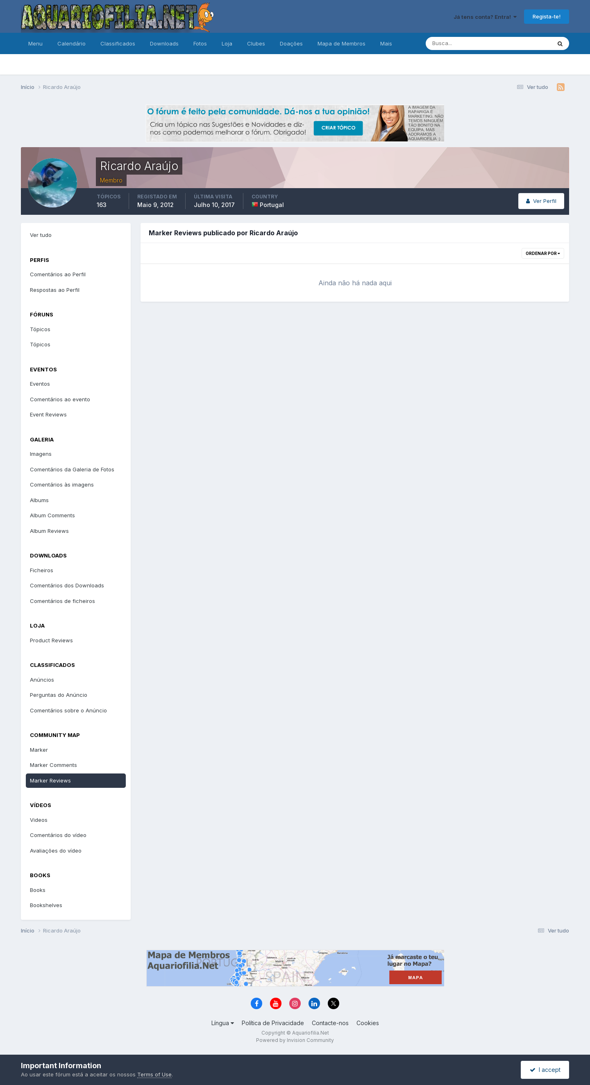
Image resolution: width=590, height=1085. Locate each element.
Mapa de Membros (341, 43)
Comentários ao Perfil (58, 274)
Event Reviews (48, 414)
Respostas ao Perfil (54, 290)
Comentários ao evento (60, 399)
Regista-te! (546, 16)
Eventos (40, 383)
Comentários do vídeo (58, 835)
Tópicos (40, 329)
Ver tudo (41, 235)
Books (37, 890)
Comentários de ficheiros (62, 601)
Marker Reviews (50, 780)
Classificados (117, 43)
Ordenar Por (543, 253)
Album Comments (52, 515)
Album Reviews (49, 531)
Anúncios (42, 679)
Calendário (71, 43)
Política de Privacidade (273, 1022)
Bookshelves (46, 905)
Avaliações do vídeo (56, 850)
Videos (39, 820)
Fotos (200, 43)
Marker (39, 749)
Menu (35, 43)
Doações (291, 43)
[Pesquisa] (462, 43)
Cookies (367, 1022)
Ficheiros (41, 570)
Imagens (41, 453)
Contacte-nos (330, 1022)
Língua (222, 1022)
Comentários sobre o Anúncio (68, 710)
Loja (227, 43)
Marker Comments (53, 765)
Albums (39, 500)
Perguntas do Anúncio (58, 694)
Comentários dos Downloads (67, 585)
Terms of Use (154, 1074)
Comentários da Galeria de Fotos (72, 469)
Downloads (164, 43)
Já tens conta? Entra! (485, 17)
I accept (545, 1069)
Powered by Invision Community (295, 1040)
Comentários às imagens (62, 484)
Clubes (256, 43)
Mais (386, 43)
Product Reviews (51, 640)
